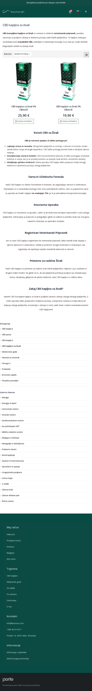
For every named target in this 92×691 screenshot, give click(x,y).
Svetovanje (12, 600)
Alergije (5, 397)
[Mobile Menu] (85, 11)
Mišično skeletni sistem (12, 432)
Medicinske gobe (9, 351)
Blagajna (10, 553)
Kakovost (11, 534)
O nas (10, 606)
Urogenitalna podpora (12, 472)
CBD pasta (6, 334)
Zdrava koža (7, 489)
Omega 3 (6, 363)
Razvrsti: (8, 54)
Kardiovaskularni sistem (13, 420)
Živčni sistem (8, 501)
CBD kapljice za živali (11, 346)
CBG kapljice (7, 340)
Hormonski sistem (10, 409)
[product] (24, 81)
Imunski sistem (9, 414)
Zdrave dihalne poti (10, 495)
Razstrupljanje (8, 455)
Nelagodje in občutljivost (13, 443)
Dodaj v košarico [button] (25, 121)
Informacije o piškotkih (16, 652)
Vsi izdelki (11, 588)
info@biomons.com (15, 623)
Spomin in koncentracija (13, 460)
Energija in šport (9, 403)
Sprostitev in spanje (11, 466)
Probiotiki (6, 369)
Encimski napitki (9, 374)
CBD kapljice (7, 328)
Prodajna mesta (14, 540)
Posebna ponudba (10, 380)
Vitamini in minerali (10, 357)
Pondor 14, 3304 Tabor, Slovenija (21, 635)
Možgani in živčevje (10, 437)
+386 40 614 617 (14, 629)
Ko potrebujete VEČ (10, 426)
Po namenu (12, 594)
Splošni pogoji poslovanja (18, 658)
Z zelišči (5, 483)
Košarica (10, 546)
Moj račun (11, 559)
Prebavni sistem (9, 449)
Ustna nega (7, 478)
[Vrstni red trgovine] (22, 54)
